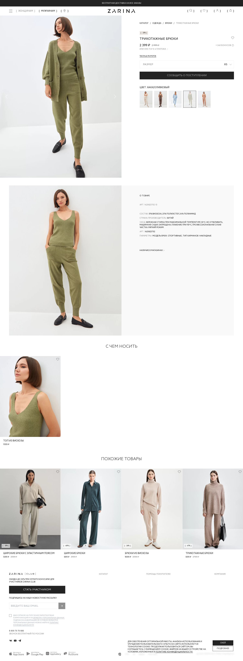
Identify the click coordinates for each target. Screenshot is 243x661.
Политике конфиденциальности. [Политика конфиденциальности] (174, 651)
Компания (220, 574)
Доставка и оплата (157, 579)
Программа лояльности (159, 598)
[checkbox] (10, 615)
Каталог (103, 574)
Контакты (219, 592)
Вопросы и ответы (156, 592)
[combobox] (187, 64)
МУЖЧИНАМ (48, 11)
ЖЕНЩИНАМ (25, 11)
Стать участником (37, 589)
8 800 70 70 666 (16, 631)
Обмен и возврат (155, 585)
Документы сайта (156, 611)
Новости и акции (224, 598)
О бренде (219, 579)
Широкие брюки (74, 553)
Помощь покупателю (158, 574)
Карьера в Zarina (223, 585)
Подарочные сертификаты (161, 605)
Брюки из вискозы (137, 553)
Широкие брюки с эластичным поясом (28, 553)
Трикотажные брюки (199, 553)
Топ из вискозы (13, 440)
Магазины (219, 605)
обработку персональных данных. (49, 618)
